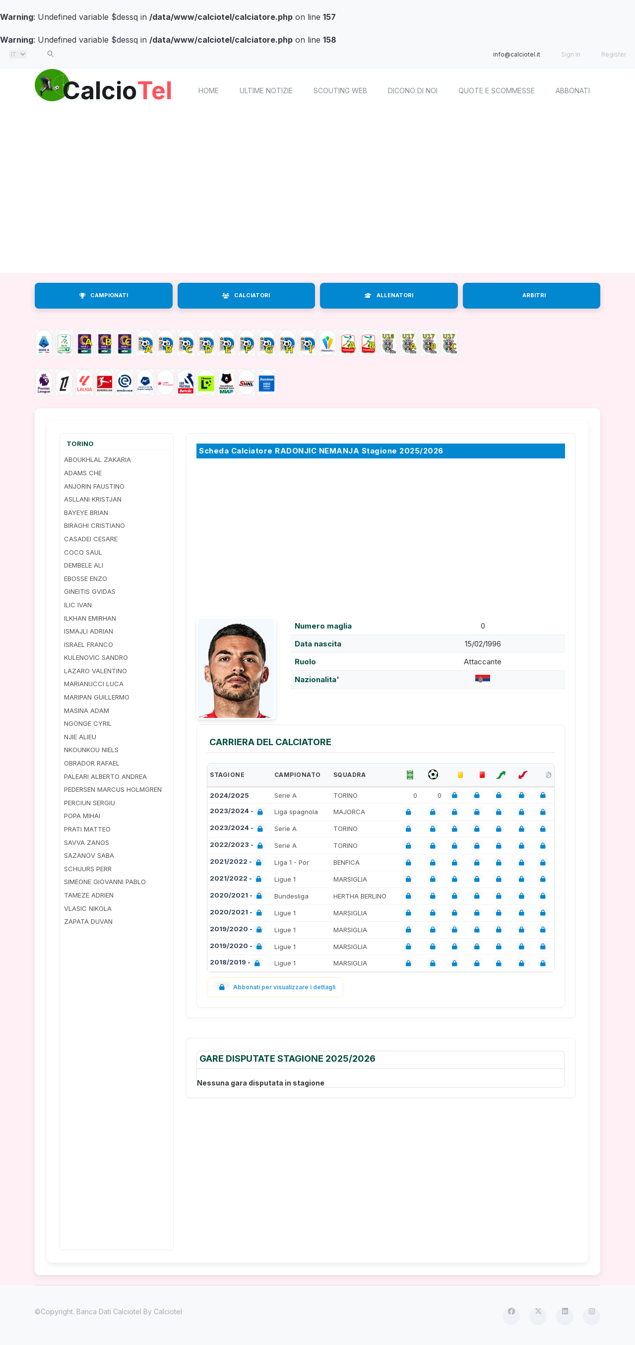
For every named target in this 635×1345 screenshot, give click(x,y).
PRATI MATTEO (87, 829)
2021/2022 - (237, 862)
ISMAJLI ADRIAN (88, 631)
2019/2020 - (238, 930)
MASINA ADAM (86, 710)
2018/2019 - (237, 963)
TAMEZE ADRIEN (89, 895)
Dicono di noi (413, 90)
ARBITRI (534, 295)
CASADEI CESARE (91, 539)
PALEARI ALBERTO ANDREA (105, 776)
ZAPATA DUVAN (88, 921)
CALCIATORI (246, 295)
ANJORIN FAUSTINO (94, 486)
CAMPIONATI (103, 295)
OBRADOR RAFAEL (92, 763)
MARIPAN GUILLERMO (96, 697)
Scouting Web (340, 90)
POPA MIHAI (82, 816)
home (208, 90)
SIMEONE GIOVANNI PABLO (105, 882)
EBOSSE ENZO (85, 578)
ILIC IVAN (78, 605)
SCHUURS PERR (88, 869)
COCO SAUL (83, 552)
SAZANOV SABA (89, 855)
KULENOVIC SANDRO (96, 657)
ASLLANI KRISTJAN (93, 499)
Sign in (570, 54)
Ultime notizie (266, 90)
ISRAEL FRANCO (88, 644)
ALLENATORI (389, 295)
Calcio (118, 89)
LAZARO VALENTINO (95, 671)
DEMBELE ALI (83, 565)
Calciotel (168, 1311)
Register (613, 54)
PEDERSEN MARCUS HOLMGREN (113, 789)
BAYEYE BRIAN (86, 512)
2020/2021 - (238, 896)
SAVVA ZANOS (86, 842)
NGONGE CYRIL (88, 723)
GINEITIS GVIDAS (90, 591)
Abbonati (573, 90)
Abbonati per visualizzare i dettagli (275, 987)
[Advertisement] (317, 193)
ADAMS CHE (83, 473)
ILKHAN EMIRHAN (90, 618)
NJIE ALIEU (80, 737)
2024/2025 (229, 795)
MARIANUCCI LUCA (94, 684)
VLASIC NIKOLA (88, 908)
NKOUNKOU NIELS (91, 750)
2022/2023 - (238, 845)
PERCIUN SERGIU (89, 803)
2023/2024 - (238, 812)
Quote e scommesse (496, 90)
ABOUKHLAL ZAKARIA (97, 459)
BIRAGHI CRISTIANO (94, 525)
